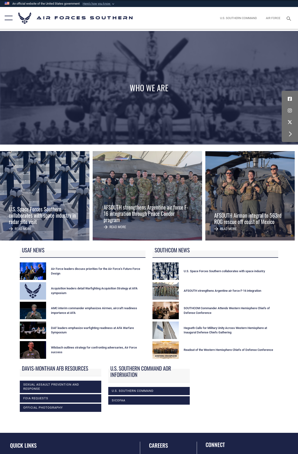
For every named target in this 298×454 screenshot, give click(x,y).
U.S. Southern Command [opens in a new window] (133, 391)
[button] (99, 3)
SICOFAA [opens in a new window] (118, 400)
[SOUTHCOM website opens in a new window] (238, 18)
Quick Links (23, 445)
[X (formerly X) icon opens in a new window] (290, 122)
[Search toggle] (290, 18)
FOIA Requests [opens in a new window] (35, 398)
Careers (158, 445)
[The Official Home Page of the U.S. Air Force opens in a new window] (273, 18)
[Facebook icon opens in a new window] (290, 99)
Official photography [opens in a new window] (43, 407)
